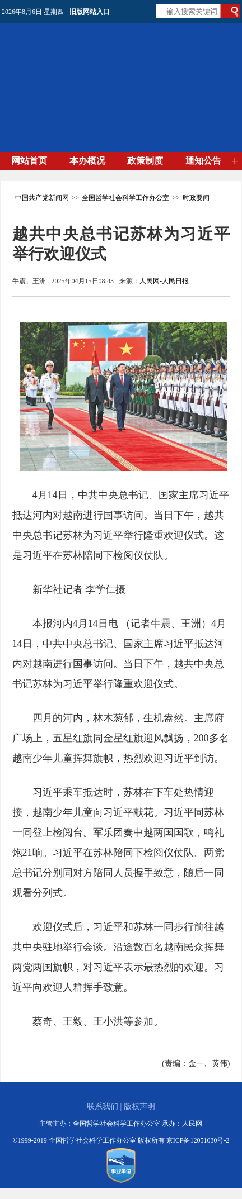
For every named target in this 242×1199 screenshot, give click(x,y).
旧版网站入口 (89, 12)
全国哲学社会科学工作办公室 (125, 198)
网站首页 (29, 160)
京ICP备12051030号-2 (198, 1140)
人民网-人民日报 (164, 281)
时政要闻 (196, 198)
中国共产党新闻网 (42, 198)
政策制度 (145, 160)
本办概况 (87, 160)
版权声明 (139, 1106)
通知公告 (203, 160)
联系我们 (102, 1106)
